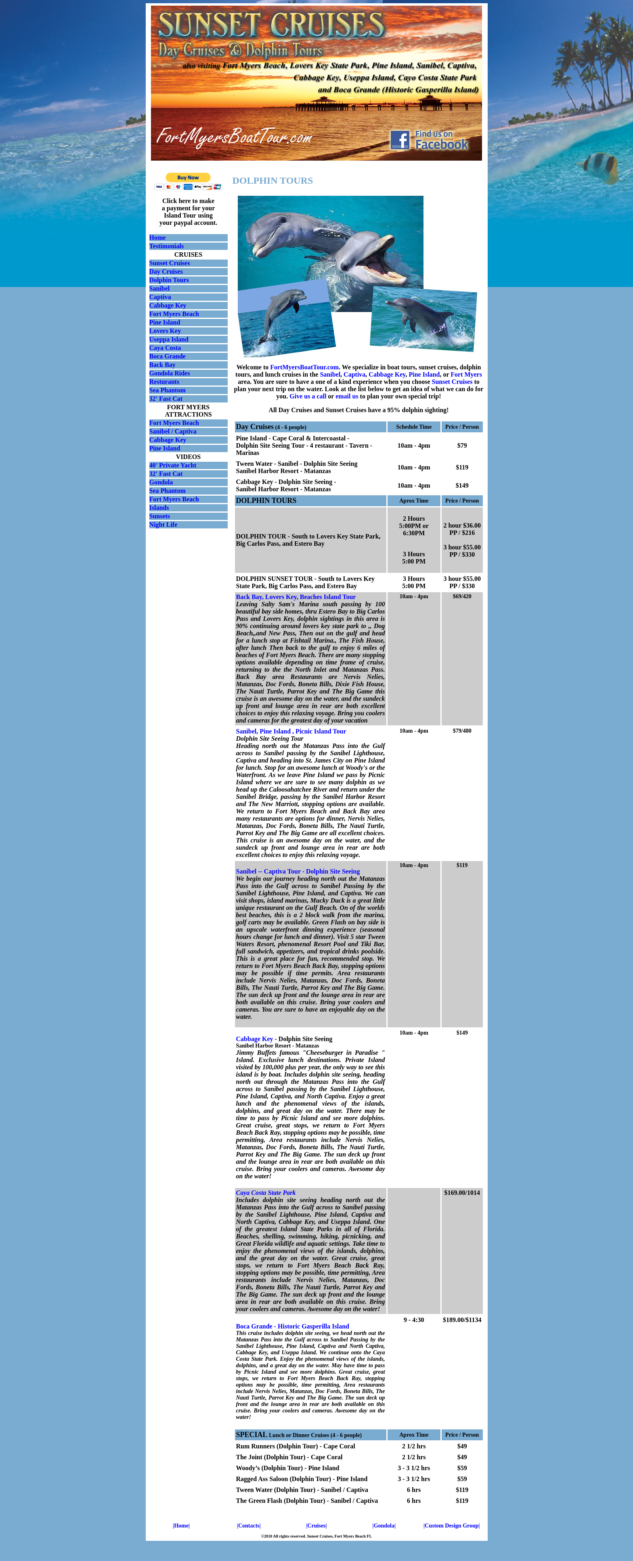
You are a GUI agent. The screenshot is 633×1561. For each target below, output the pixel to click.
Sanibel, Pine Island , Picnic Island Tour (291, 731)
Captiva (160, 296)
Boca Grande (167, 356)
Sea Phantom (167, 390)
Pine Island (164, 322)
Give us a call (307, 396)
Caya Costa (165, 347)
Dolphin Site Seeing (333, 871)
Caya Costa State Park (266, 1192)
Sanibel (159, 288)
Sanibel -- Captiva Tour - (271, 871)
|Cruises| (316, 1526)
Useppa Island (169, 339)
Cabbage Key (168, 305)
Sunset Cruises (169, 263)
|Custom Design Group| (451, 1526)
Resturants (164, 381)
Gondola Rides (169, 373)
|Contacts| (249, 1526)
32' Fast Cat (166, 398)
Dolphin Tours (169, 280)
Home (157, 237)
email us (346, 396)
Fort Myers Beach (174, 313)
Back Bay (162, 364)
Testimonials (166, 246)
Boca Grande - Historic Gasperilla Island (292, 1326)
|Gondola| (384, 1526)
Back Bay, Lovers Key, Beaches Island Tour (296, 596)
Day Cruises (166, 271)
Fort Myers (466, 374)
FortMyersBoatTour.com (304, 367)
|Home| (181, 1526)
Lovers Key (165, 330)
